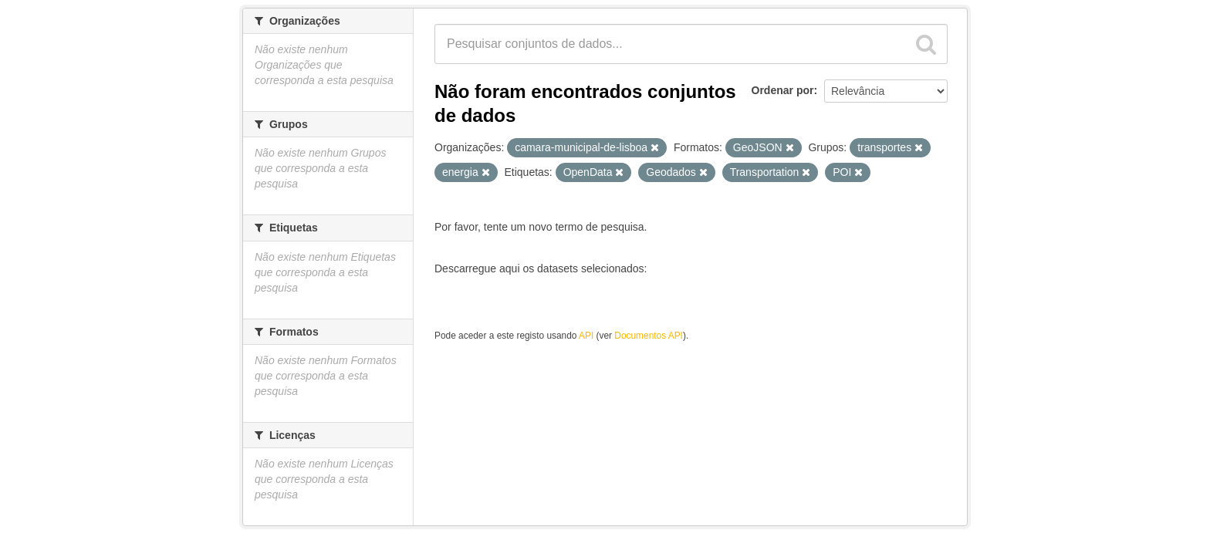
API (586, 335)
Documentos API (648, 335)
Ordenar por (783, 90)
